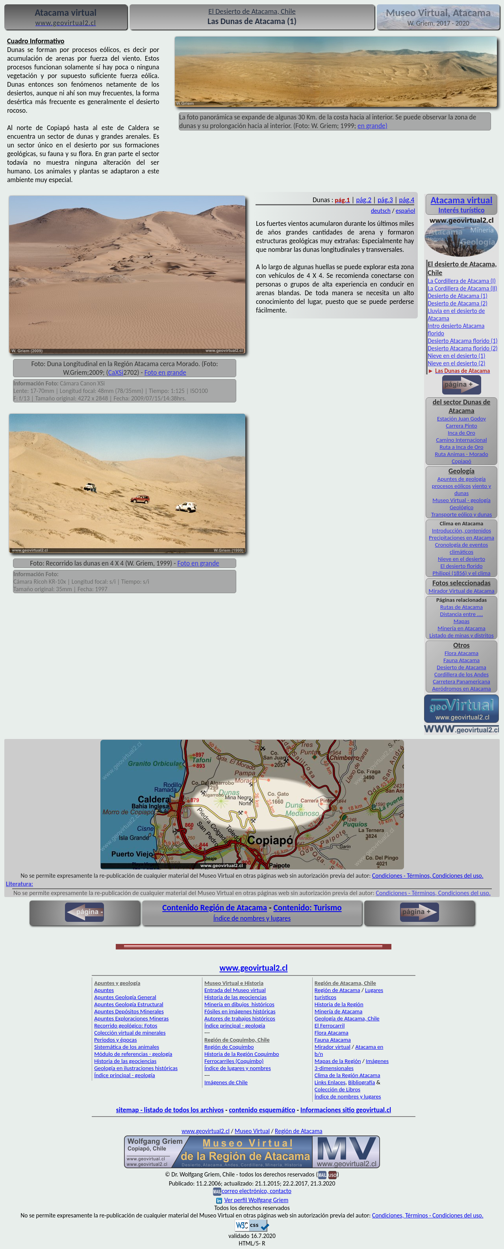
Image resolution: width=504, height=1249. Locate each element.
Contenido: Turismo (307, 908)
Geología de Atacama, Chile (347, 1018)
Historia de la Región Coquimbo (241, 1053)
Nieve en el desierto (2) (456, 363)
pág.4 (407, 199)
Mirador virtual (332, 1046)
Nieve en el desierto (461, 558)
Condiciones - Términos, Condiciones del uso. (428, 875)
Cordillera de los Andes (461, 674)
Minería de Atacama (338, 1011)
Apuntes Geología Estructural (128, 1004)
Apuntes (104, 990)
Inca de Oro (461, 432)
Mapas (462, 621)
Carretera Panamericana (461, 681)
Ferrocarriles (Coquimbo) (233, 1061)
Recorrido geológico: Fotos (125, 1025)
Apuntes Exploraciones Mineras (131, 1018)
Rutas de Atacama (461, 607)
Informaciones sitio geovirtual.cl (345, 1110)
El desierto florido (462, 566)
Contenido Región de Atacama (214, 908)
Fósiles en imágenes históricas (240, 1011)
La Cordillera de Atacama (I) (462, 281)
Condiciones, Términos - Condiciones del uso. (428, 1215)
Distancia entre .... (461, 614)
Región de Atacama (337, 990)
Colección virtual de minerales (129, 1032)
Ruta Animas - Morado (461, 454)
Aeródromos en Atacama (461, 688)
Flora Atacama (461, 653)
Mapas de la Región (338, 1061)
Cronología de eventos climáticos (461, 548)
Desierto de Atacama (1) (457, 296)
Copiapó (461, 461)
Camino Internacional (461, 439)
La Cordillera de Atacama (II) (462, 288)
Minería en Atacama (461, 628)
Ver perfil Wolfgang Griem (252, 1200)
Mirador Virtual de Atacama (462, 590)
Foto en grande (165, 372)
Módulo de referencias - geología (133, 1053)
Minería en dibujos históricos (239, 1004)
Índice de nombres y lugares (252, 918)
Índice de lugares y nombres (237, 1068)
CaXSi (115, 372)
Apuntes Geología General (125, 997)
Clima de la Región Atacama (347, 1075)
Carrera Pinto (461, 425)
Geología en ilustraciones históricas (136, 1068)
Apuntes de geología (461, 478)
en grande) (372, 125)
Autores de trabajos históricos (239, 1018)
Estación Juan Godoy (461, 418)
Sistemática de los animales (126, 1046)
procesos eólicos (451, 486)
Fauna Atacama (461, 660)
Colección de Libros (337, 1089)
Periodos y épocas (115, 1039)
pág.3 (385, 199)
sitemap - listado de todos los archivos (170, 1110)
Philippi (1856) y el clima (462, 573)
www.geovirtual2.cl (254, 968)
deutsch (381, 210)
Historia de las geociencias (125, 1061)
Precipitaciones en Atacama (461, 537)
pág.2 (363, 199)
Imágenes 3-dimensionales (352, 1064)
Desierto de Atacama (461, 667)
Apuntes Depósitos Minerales (129, 1011)
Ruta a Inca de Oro (462, 446)
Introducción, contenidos (461, 530)
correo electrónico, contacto (256, 1191)
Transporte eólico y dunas (461, 514)
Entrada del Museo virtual (235, 990)
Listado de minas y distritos (461, 635)
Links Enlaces (330, 1082)
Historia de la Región (339, 1004)
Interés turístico (461, 210)
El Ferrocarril (330, 1025)
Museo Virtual (252, 1131)
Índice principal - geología (124, 1075)
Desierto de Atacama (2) (457, 303)
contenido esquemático (262, 1110)
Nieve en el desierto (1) (456, 355)
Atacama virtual (462, 200)
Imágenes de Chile (226, 1082)
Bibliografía (361, 1082)
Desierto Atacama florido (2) (462, 348)
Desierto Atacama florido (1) (462, 340)
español (405, 210)
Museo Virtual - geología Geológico (461, 504)
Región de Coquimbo (229, 1046)
